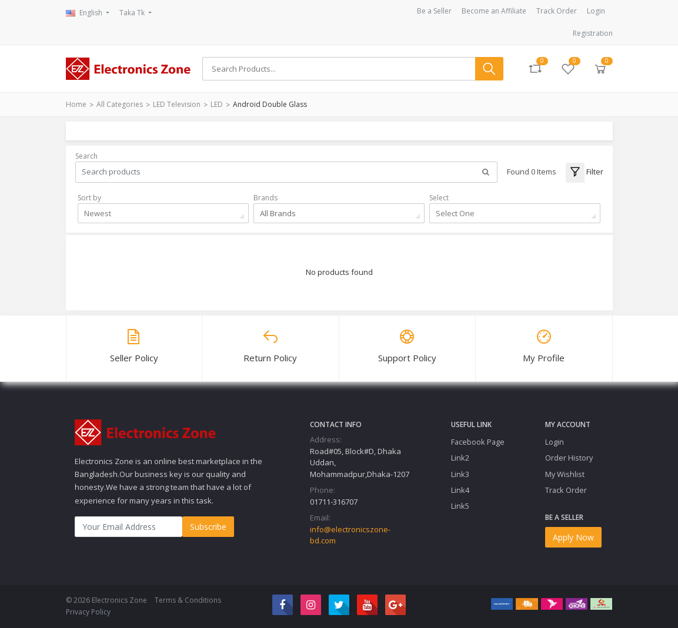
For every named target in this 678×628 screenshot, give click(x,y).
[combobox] (163, 213)
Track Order (556, 11)
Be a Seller (434, 11)
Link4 (460, 490)
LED (217, 104)
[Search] (338, 68)
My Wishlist (565, 474)
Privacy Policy (88, 612)
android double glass (270, 104)
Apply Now (573, 537)
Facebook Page (478, 441)
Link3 (460, 474)
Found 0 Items (531, 171)
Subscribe (208, 526)
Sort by (89, 198)
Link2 (460, 457)
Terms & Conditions (188, 600)
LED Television (177, 104)
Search (86, 156)
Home (76, 104)
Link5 (460, 506)
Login (596, 11)
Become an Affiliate (494, 11)
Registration (593, 33)
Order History (569, 457)
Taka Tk (132, 13)
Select (439, 198)
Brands (265, 198)
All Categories (119, 104)
